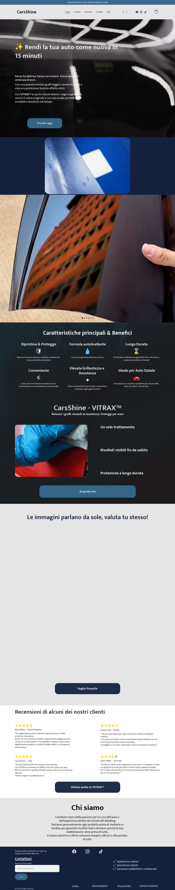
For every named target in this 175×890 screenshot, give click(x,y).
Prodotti (77, 12)
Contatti (99, 12)
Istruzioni (88, 12)
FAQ (108, 12)
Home (67, 12)
